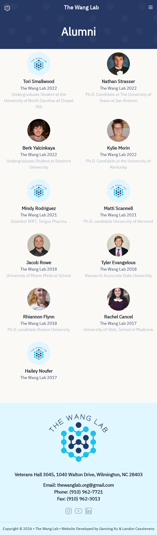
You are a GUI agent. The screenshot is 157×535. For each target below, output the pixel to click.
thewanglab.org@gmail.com (85, 485)
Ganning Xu (108, 528)
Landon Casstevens (138, 528)
